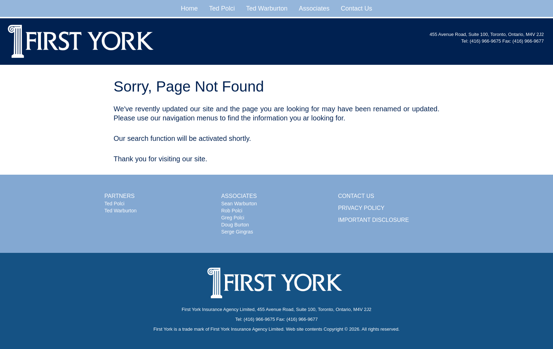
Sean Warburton (239, 203)
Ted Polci (222, 8)
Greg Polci (232, 217)
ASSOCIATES (239, 196)
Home (189, 8)
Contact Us (356, 8)
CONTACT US (356, 196)
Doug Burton (235, 225)
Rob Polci (231, 210)
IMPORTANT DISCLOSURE (373, 220)
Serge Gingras (237, 232)
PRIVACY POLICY (361, 208)
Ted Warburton (266, 8)
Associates (314, 8)
